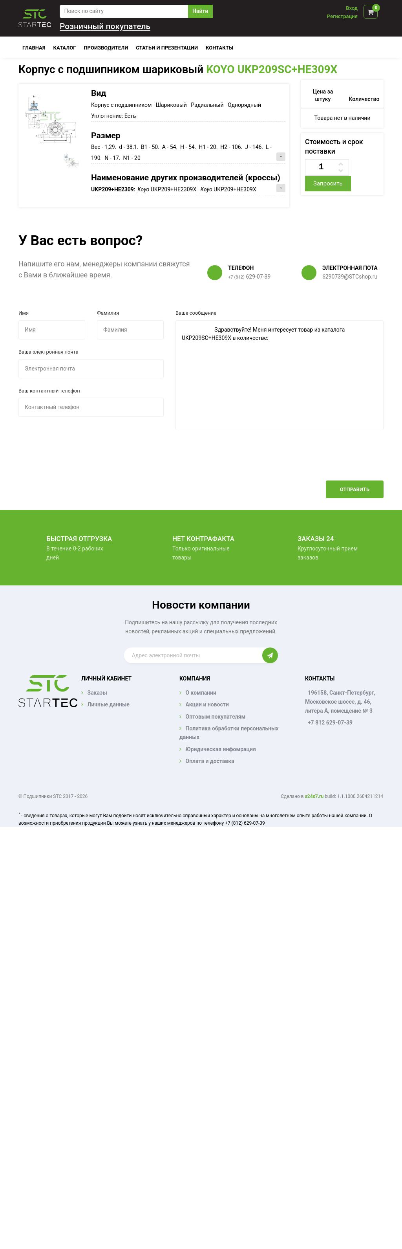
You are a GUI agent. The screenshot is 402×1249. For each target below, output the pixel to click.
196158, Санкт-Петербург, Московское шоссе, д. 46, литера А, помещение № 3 (340, 702)
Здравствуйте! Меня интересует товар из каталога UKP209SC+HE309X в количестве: (279, 375)
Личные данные (108, 704)
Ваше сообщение (195, 313)
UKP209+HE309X (228, 189)
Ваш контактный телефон (49, 391)
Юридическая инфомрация (220, 749)
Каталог (64, 48)
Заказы (97, 693)
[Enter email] (193, 655)
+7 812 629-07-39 (330, 722)
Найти (200, 11)
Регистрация (342, 16)
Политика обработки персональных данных (229, 732)
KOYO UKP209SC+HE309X (271, 69)
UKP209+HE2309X (166, 189)
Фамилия (108, 313)
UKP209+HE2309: (114, 189)
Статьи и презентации (167, 48)
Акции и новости (206, 704)
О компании (200, 693)
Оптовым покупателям (215, 716)
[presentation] (324, 461)
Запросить (328, 183)
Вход (352, 8)
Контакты (219, 48)
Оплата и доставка (209, 761)
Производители (106, 48)
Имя (23, 313)
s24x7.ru (314, 796)
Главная (34, 48)
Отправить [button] (354, 489)
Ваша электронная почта (48, 352)
